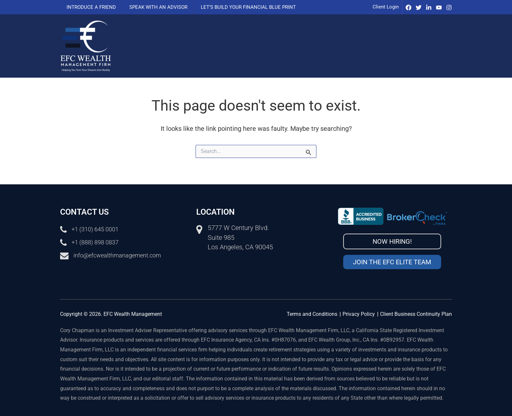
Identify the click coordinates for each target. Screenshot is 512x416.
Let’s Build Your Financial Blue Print (240, 7)
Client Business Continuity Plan (416, 314)
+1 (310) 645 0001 (98, 229)
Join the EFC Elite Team (392, 262)
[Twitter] (419, 7)
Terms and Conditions (312, 314)
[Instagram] (449, 7)
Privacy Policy (359, 314)
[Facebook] (408, 7)
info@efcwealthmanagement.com (122, 255)
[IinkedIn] (429, 7)
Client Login (386, 7)
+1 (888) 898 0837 (98, 242)
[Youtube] (439, 7)
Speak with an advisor (153, 7)
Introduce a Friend (89, 7)
